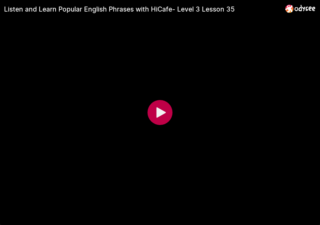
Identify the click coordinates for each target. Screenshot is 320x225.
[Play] (160, 112)
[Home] (300, 8)
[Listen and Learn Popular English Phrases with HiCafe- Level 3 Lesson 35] (142, 9)
